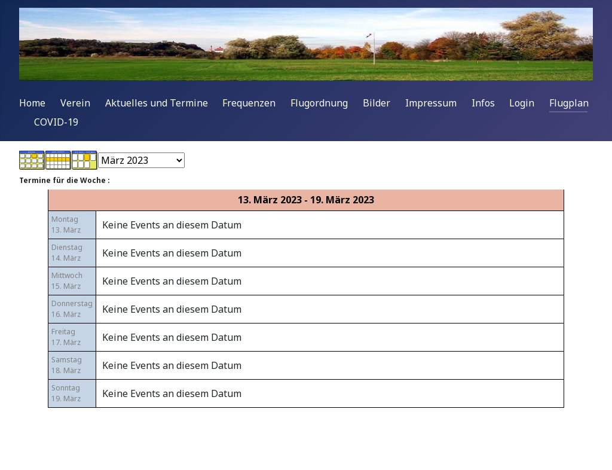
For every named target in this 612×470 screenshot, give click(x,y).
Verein (75, 102)
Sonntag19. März (66, 393)
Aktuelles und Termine (156, 102)
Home (32, 102)
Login (521, 102)
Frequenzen (249, 102)
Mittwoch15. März (66, 280)
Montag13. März (66, 224)
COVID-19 (56, 122)
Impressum (431, 102)
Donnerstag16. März (72, 308)
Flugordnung (319, 102)
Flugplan (569, 102)
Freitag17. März (66, 336)
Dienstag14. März (66, 252)
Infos (483, 102)
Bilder (376, 102)
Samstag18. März (66, 365)
